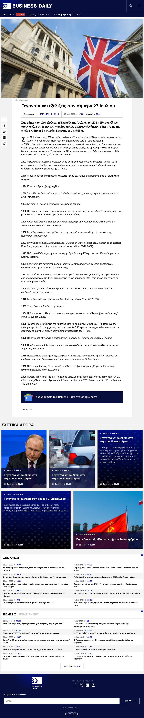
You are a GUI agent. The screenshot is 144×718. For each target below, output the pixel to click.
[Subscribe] (129, 701)
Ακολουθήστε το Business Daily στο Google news (62, 397)
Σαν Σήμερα (27, 410)
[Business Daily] (37, 683)
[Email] (62, 701)
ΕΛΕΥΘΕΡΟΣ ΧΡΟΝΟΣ (49, 114)
